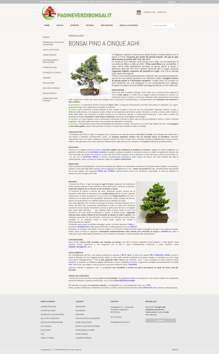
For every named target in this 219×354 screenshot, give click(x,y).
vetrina (90, 25)
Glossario (46, 330)
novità (60, 25)
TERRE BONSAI (49, 55)
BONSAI (46, 37)
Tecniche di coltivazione (52, 315)
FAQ (42, 334)
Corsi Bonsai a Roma (85, 330)
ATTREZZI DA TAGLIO (52, 73)
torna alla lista (76, 36)
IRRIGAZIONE (49, 83)
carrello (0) (149, 12)
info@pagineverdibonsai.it (120, 322)
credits (175, 350)
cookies (139, 2)
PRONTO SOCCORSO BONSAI (88, 326)
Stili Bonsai (46, 326)
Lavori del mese (48, 311)
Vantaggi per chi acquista (88, 318)
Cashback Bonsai (84, 338)
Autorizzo (171, 2)
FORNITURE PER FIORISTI (50, 99)
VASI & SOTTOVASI (51, 50)
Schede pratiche (48, 307)
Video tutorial (48, 338)
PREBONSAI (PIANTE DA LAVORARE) (53, 43)
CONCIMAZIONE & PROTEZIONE (51, 61)
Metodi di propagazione (52, 322)
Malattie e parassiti (50, 318)
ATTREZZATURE (50, 67)
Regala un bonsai (129, 25)
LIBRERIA (47, 78)
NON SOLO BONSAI (51, 88)
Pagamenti (80, 311)
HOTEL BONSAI (82, 334)
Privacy (71, 350)
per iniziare (107, 25)
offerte (74, 25)
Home (47, 25)
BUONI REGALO (50, 93)
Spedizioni (80, 307)
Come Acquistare (84, 322)
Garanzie (80, 315)
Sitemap (78, 350)
